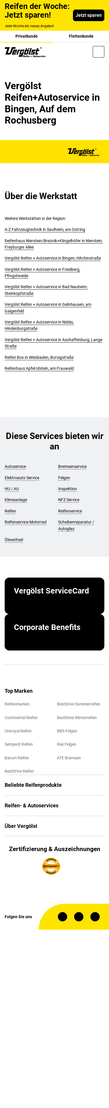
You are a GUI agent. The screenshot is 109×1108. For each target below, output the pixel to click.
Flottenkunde (81, 36)
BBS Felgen (67, 731)
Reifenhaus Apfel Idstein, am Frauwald (39, 368)
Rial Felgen (66, 744)
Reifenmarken (17, 704)
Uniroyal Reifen (18, 731)
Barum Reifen (17, 758)
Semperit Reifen (19, 744)
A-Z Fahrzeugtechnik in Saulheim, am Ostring (45, 229)
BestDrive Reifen (19, 771)
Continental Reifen (21, 717)
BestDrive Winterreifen (77, 717)
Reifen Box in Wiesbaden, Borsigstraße (39, 357)
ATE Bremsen (69, 758)
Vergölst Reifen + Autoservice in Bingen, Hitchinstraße (53, 258)
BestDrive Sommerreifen (78, 704)
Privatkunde (26, 36)
